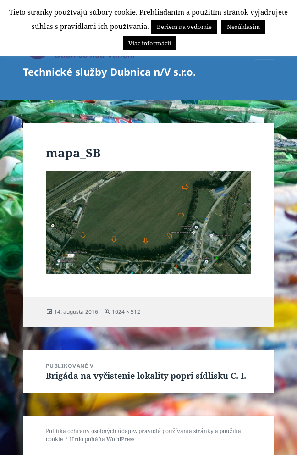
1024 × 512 (126, 312)
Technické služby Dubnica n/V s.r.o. (109, 71)
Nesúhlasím (243, 26)
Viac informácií (149, 43)
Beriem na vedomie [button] (184, 26)
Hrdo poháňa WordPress (102, 439)
